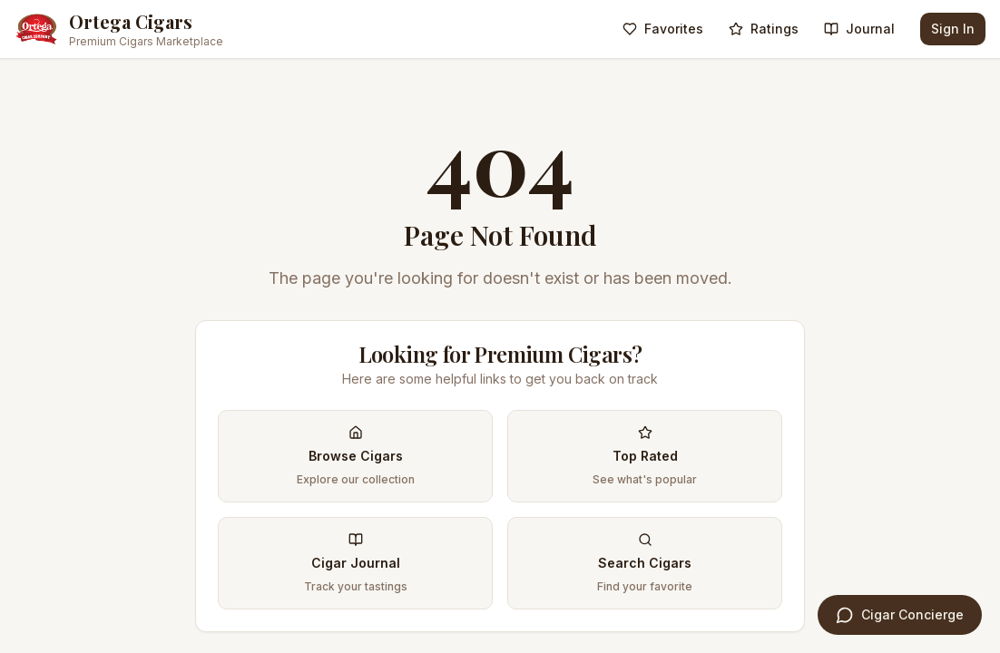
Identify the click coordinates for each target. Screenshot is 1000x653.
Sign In (953, 28)
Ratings (764, 28)
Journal (859, 28)
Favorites (663, 28)
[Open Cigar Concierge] (900, 615)
